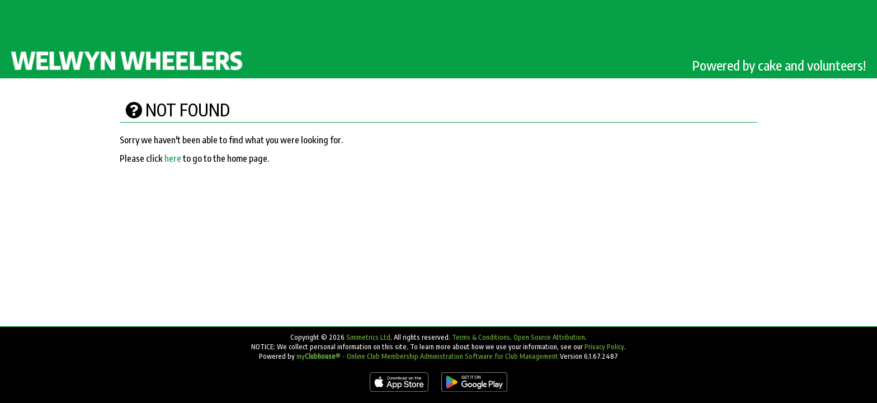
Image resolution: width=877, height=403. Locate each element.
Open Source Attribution (549, 337)
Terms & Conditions (481, 337)
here (172, 158)
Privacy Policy (604, 347)
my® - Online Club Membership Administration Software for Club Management (427, 356)
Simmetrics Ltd (368, 337)
